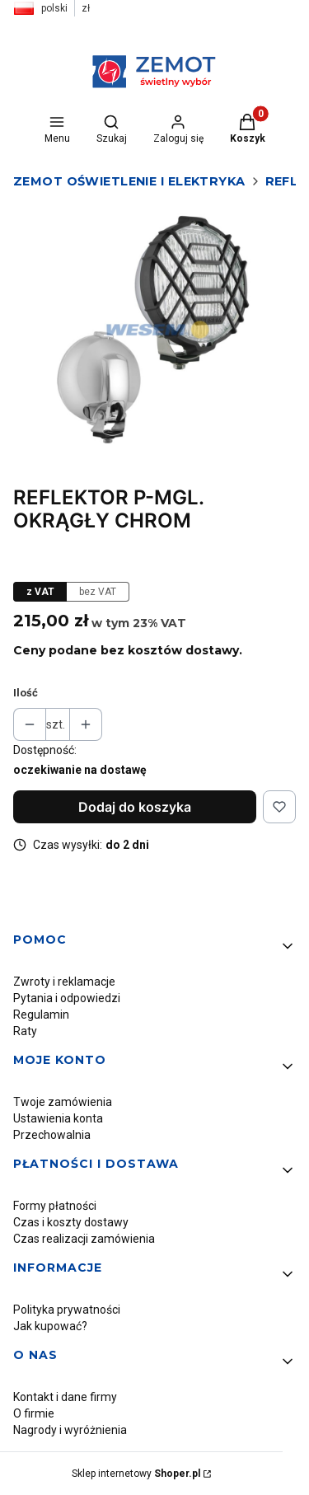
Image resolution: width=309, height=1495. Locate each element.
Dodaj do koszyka (134, 807)
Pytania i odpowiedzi (66, 998)
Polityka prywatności (66, 1309)
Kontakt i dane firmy (65, 1397)
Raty (25, 1031)
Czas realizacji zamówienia (84, 1238)
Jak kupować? (50, 1326)
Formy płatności (54, 1205)
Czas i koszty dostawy (71, 1222)
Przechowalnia (52, 1134)
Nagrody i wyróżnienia (70, 1429)
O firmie (33, 1413)
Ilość (25, 693)
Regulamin (41, 1014)
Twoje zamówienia (62, 1101)
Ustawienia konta (58, 1118)
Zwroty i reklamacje (64, 981)
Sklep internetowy (136, 1473)
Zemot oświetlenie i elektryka (129, 181)
